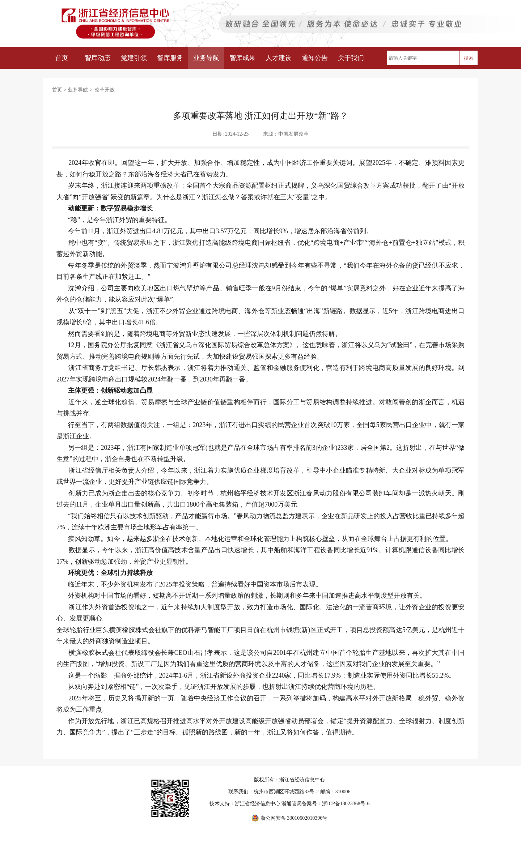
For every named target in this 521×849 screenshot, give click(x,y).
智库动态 (98, 57)
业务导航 (206, 57)
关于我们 (351, 57)
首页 (61, 57)
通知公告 (315, 57)
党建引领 (134, 57)
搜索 (468, 58)
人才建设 (279, 57)
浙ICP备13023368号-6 (345, 803)
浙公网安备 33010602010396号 (294, 818)
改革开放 (104, 90)
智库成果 (242, 57)
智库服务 (170, 57)
